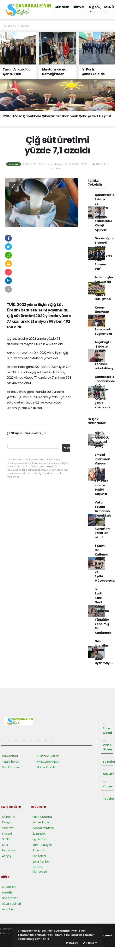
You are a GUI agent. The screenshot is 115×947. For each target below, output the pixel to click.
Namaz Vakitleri (43, 828)
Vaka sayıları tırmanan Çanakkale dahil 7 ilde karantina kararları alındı (103, 519)
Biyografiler (10, 898)
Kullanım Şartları (48, 756)
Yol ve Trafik (41, 822)
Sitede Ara (9, 887)
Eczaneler (39, 834)
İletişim (108, 797)
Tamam (90, 943)
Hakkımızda (10, 756)
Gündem (61, 7)
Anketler (7, 892)
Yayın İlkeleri (10, 762)
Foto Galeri (107, 728)
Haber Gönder (47, 767)
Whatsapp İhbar (48, 762)
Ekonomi (8, 828)
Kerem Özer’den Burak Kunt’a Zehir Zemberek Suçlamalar (104, 320)
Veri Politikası (11, 767)
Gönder (67, 447)
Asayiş (6, 856)
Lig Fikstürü (40, 839)
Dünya (78, 7)
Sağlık (6, 839)
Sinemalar (39, 850)
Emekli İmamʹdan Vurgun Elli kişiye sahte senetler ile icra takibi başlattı (102, 474)
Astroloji (7, 909)
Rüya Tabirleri (11, 904)
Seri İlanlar (39, 856)
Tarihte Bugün (42, 845)
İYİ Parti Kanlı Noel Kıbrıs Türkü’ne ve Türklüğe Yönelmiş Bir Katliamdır (103, 611)
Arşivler (108, 772)
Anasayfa (10, 26)
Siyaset (7, 834)
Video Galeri (107, 745)
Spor (5, 845)
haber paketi (9, 938)
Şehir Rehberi (41, 861)
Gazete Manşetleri (39, 869)
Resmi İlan (9, 850)
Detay (72, 943)
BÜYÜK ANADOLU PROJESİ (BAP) (102, 439)
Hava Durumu (42, 817)
